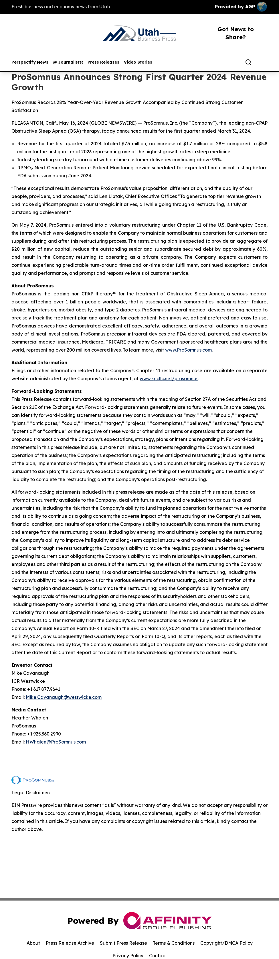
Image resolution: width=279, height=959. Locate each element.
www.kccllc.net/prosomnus (169, 378)
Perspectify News (29, 62)
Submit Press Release (123, 943)
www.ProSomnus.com (188, 350)
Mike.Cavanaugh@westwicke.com (64, 697)
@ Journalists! (68, 62)
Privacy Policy (127, 955)
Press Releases (103, 62)
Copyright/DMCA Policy (226, 943)
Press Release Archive (70, 943)
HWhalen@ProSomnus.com (56, 742)
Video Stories (138, 62)
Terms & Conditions (174, 943)
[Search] (248, 62)
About (33, 943)
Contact (158, 955)
